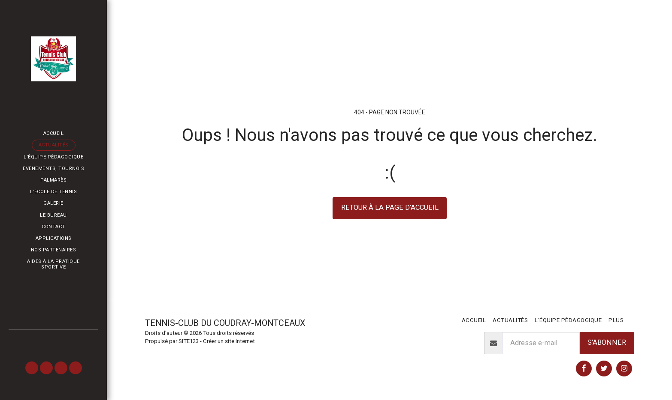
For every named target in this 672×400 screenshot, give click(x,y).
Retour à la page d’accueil (390, 207)
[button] (31, 367)
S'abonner (606, 342)
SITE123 (189, 341)
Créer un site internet (229, 341)
